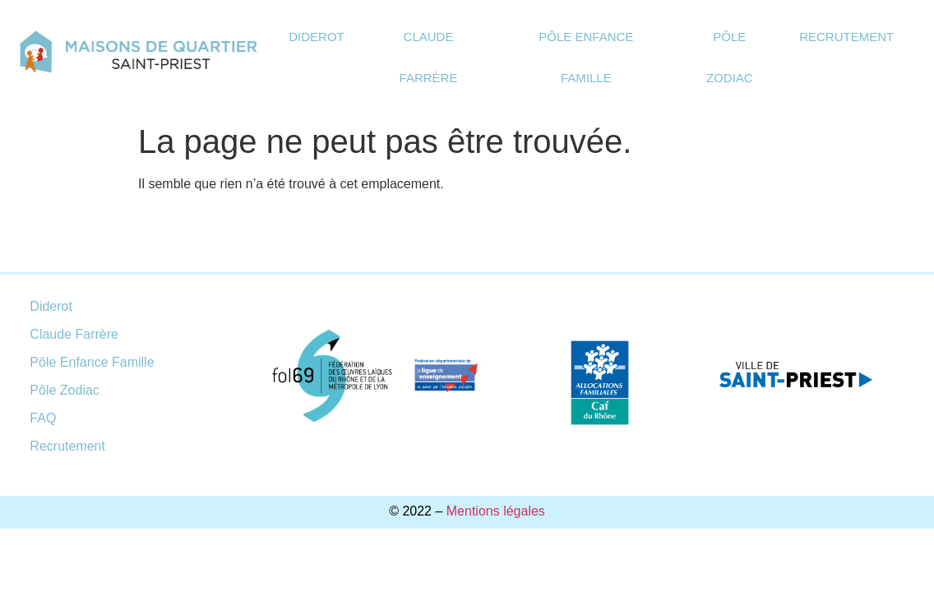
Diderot (316, 37)
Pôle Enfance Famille (586, 57)
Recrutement (846, 37)
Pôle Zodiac (729, 57)
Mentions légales (495, 511)
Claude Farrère (429, 57)
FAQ (43, 418)
